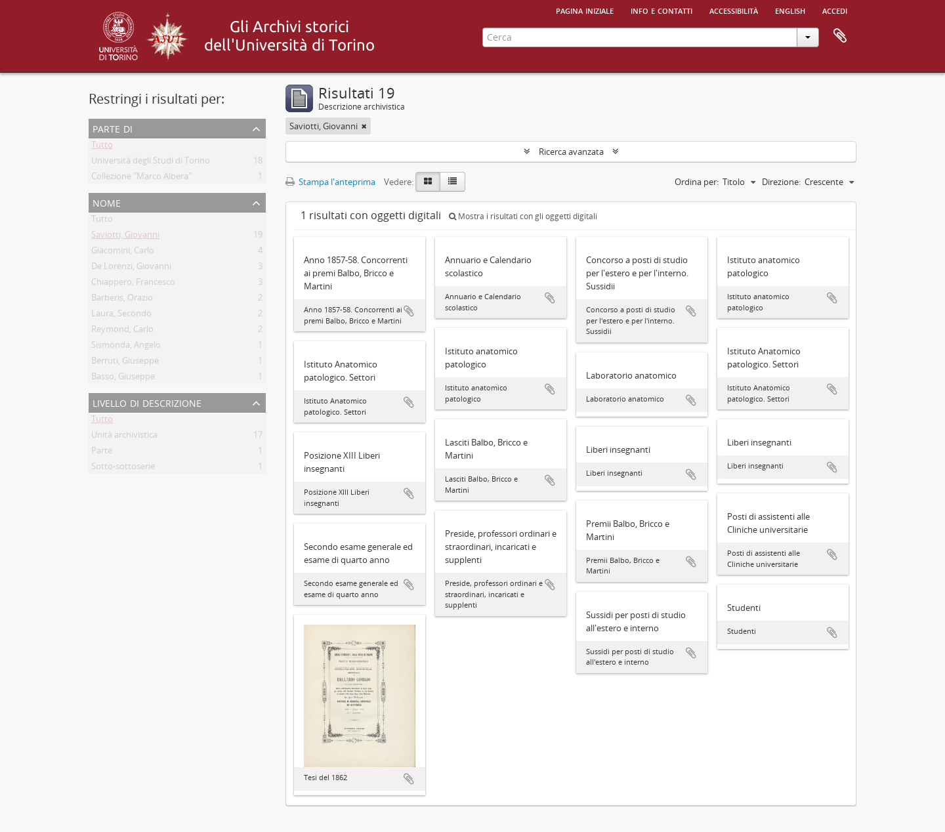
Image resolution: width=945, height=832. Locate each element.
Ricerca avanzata (571, 151)
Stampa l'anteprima (330, 182)
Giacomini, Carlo (122, 253)
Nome (107, 202)
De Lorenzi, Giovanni (131, 268)
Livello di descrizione (147, 402)
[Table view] (452, 182)
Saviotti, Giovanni (125, 237)
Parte (101, 453)
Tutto (102, 147)
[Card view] (427, 182)
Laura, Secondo (121, 316)
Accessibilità (733, 10)
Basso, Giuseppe (123, 379)
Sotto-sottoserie (123, 468)
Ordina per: (697, 182)
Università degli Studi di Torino (150, 163)
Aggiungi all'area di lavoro (408, 311)
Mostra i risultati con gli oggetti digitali (523, 216)
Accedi (834, 10)
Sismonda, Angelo (126, 347)
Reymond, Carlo (122, 331)
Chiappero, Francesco (133, 284)
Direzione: (781, 182)
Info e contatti (661, 10)
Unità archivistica (124, 437)
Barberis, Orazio (122, 300)
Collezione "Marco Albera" (141, 178)
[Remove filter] (364, 126)
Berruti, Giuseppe (125, 363)
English (790, 10)
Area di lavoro (840, 36)
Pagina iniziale (585, 10)
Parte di (113, 127)
